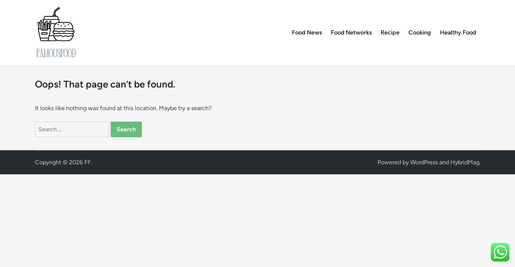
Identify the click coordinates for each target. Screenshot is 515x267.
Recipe (390, 32)
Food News (307, 32)
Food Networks (351, 32)
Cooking (419, 32)
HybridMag (464, 162)
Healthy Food (458, 32)
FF (87, 162)
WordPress (424, 162)
